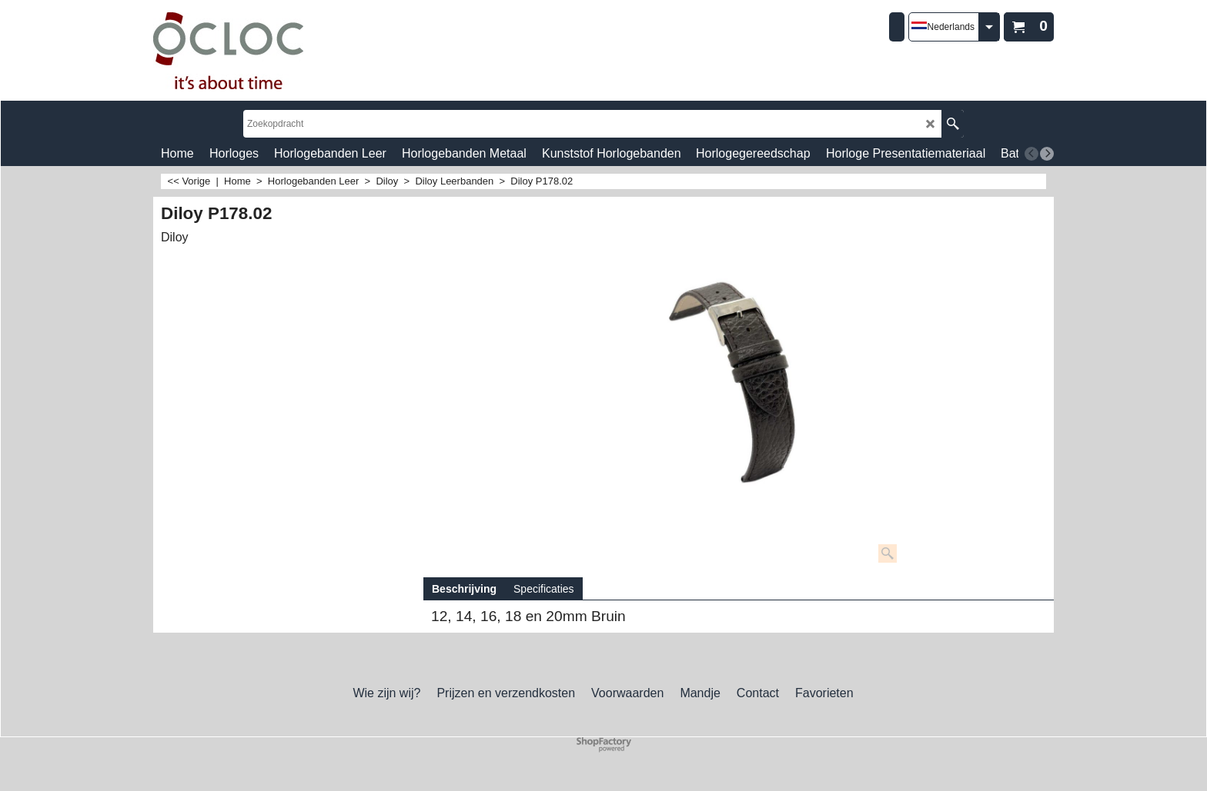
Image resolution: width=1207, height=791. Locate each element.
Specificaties (543, 589)
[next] (1047, 154)
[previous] (1031, 154)
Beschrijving (464, 589)
